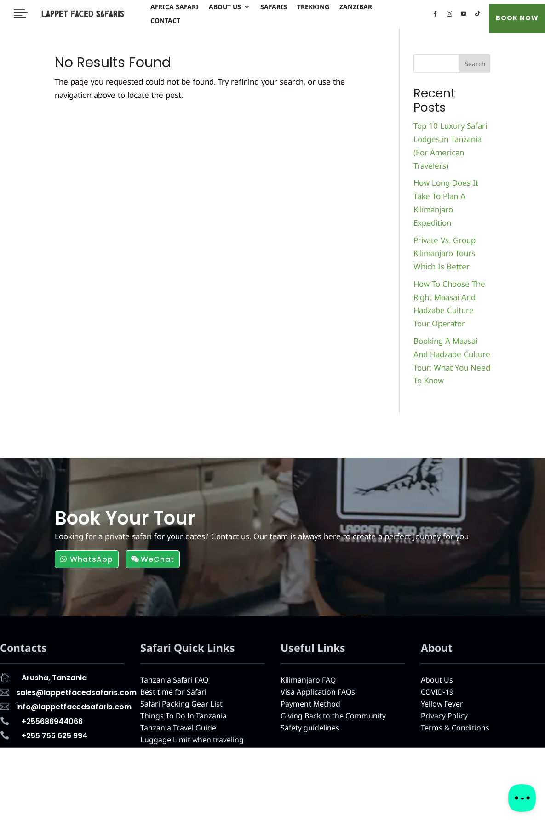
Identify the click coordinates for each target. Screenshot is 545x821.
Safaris (273, 7)
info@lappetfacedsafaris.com (395, 811)
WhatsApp (91, 559)
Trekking (313, 7)
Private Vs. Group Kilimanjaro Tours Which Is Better (444, 253)
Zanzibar (355, 7)
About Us (225, 7)
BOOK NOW (517, 18)
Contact (165, 21)
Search (475, 63)
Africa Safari (174, 7)
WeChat (157, 559)
